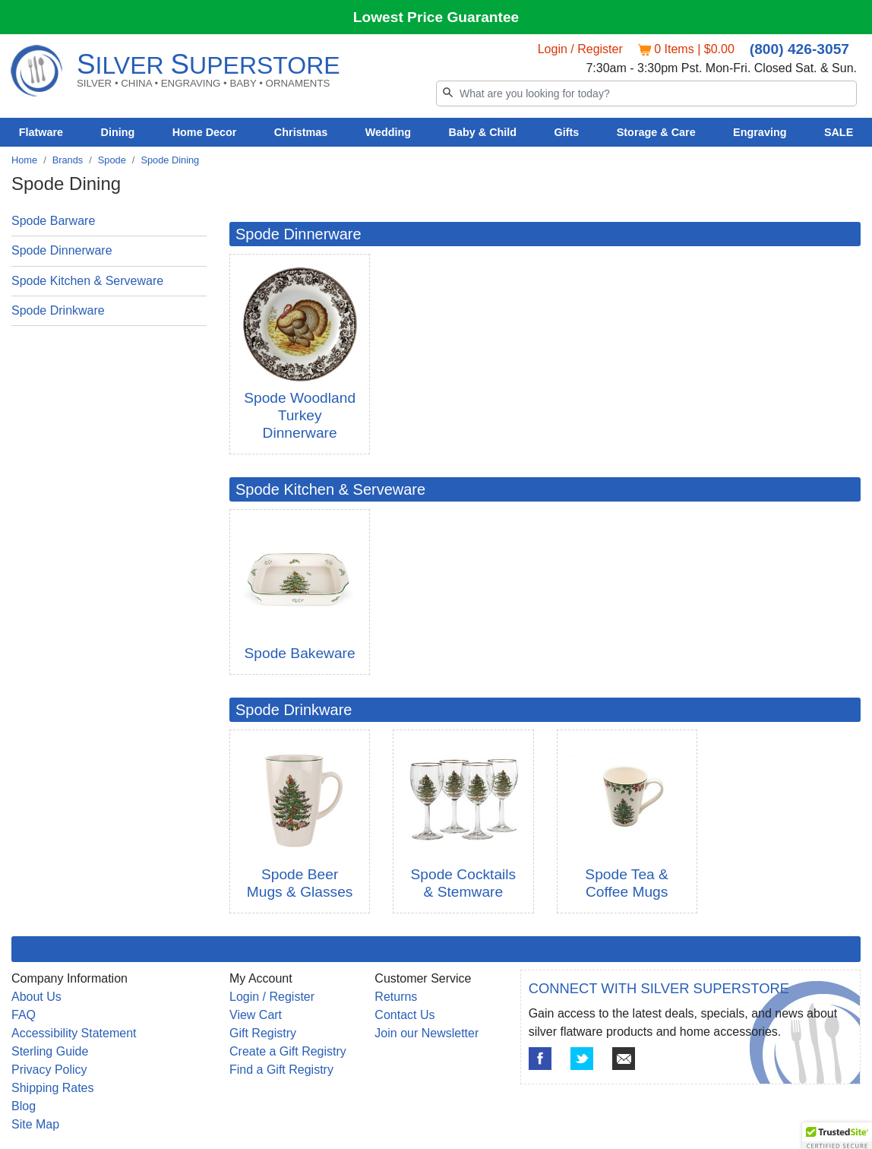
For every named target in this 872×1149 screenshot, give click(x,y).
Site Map (35, 1124)
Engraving (759, 132)
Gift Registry (262, 1033)
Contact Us (404, 1014)
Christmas (300, 132)
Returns (395, 996)
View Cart (255, 1014)
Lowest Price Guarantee (436, 17)
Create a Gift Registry (287, 1051)
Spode (112, 160)
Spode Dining (170, 160)
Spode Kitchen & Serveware (87, 280)
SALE (838, 132)
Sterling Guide (49, 1051)
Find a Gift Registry (281, 1069)
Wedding (388, 132)
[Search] (646, 93)
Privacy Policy (49, 1069)
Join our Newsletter (426, 1033)
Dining (118, 132)
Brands (68, 160)
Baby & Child (483, 132)
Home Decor (204, 132)
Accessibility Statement (74, 1033)
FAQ (23, 1014)
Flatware (41, 132)
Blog (23, 1106)
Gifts (567, 132)
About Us (36, 996)
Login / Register (580, 49)
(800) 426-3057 (799, 49)
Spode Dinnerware (61, 250)
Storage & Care (656, 132)
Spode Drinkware (58, 310)
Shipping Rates (52, 1087)
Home (24, 160)
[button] (837, 1134)
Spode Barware (53, 220)
